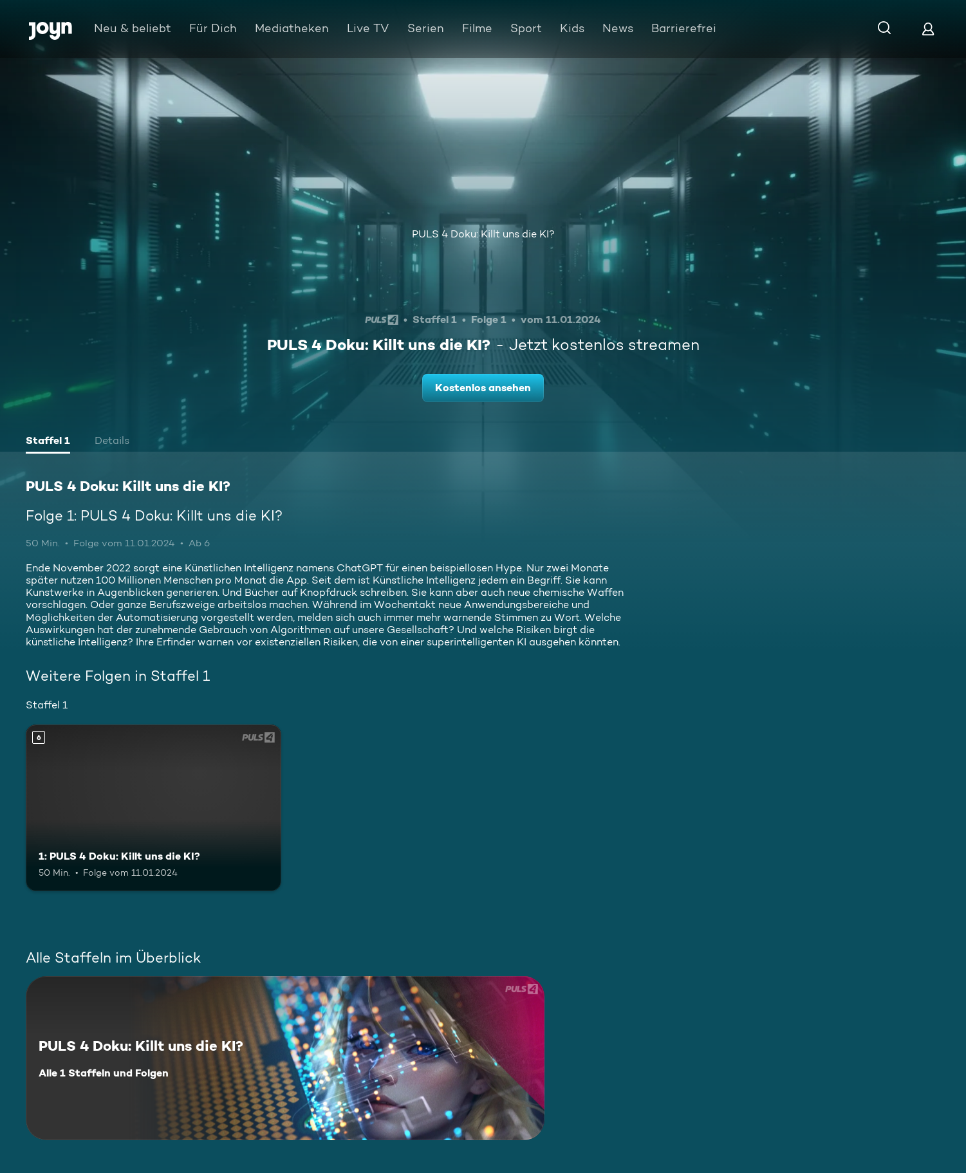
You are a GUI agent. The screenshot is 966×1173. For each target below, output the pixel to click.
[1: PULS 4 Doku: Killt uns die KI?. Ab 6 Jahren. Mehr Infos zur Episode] (153, 808)
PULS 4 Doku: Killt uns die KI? (483, 234)
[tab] (48, 442)
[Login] (928, 28)
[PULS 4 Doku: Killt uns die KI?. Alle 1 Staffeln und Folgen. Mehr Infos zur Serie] (285, 1058)
